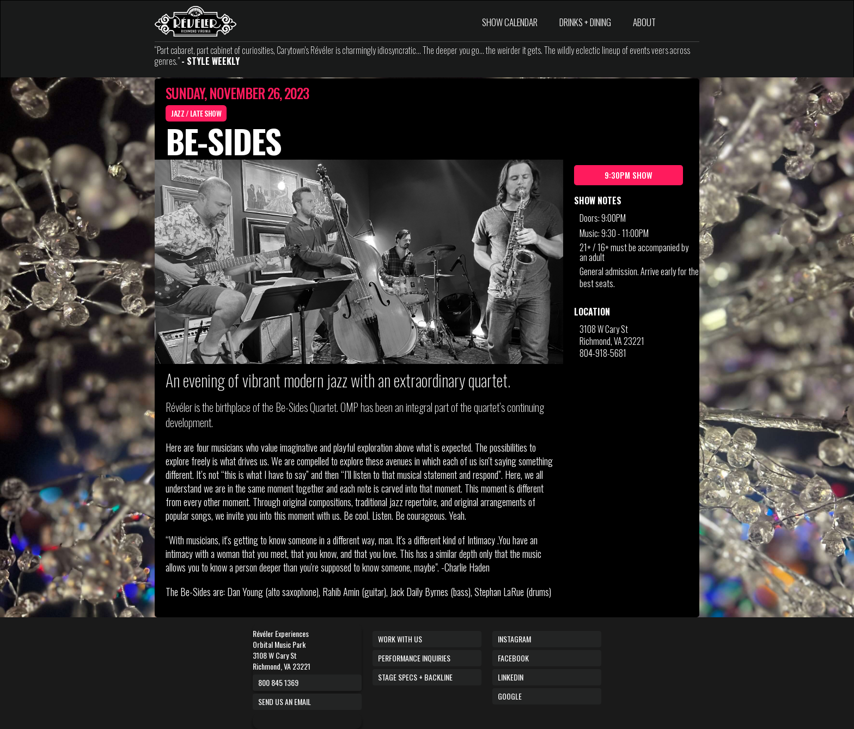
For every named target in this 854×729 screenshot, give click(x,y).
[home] (195, 21)
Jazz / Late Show (196, 113)
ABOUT (644, 22)
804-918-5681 (603, 353)
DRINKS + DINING (585, 22)
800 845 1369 (278, 682)
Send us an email (284, 701)
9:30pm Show (628, 175)
